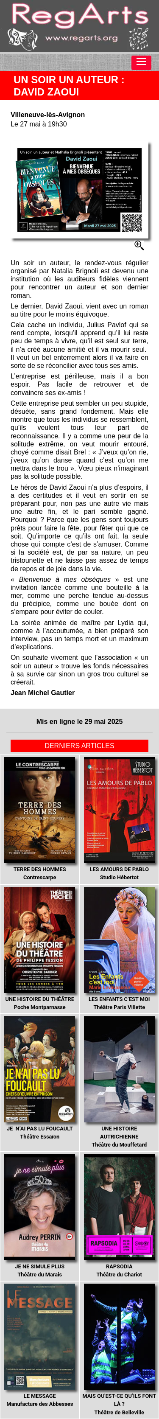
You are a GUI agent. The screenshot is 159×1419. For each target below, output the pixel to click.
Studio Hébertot (119, 819)
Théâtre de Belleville (119, 1349)
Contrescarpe (39, 819)
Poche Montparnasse (39, 948)
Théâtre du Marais (39, 1216)
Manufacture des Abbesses (39, 1345)
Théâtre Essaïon (39, 1078)
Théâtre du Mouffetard (119, 1082)
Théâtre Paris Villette (119, 948)
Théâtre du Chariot (119, 1216)
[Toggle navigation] (141, 63)
